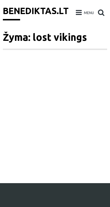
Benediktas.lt (36, 11)
